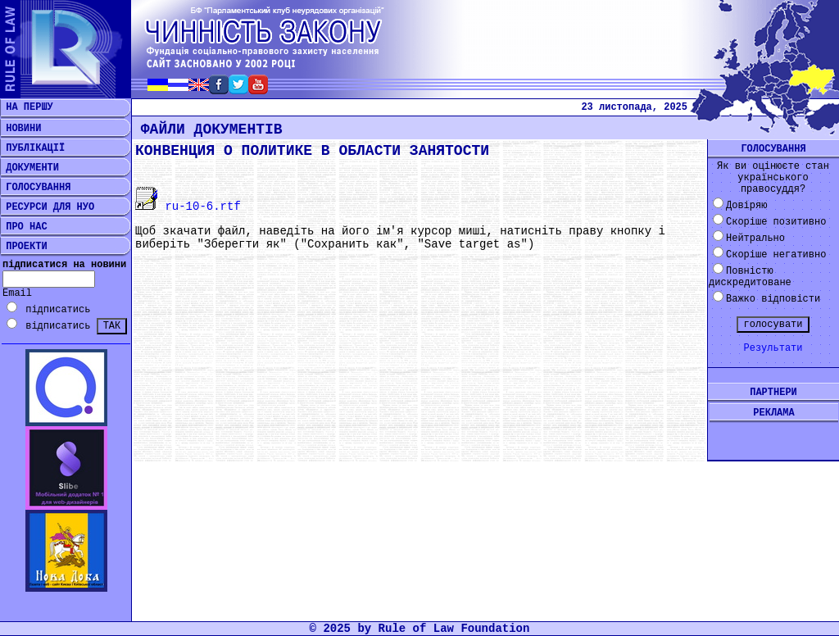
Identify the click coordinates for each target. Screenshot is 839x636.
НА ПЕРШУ (26, 107)
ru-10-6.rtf (188, 206)
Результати (772, 348)
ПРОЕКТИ (24, 246)
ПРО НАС (24, 227)
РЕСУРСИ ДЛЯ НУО (47, 207)
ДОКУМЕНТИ (29, 168)
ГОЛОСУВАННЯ (35, 187)
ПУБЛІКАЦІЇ (32, 148)
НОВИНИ (20, 128)
